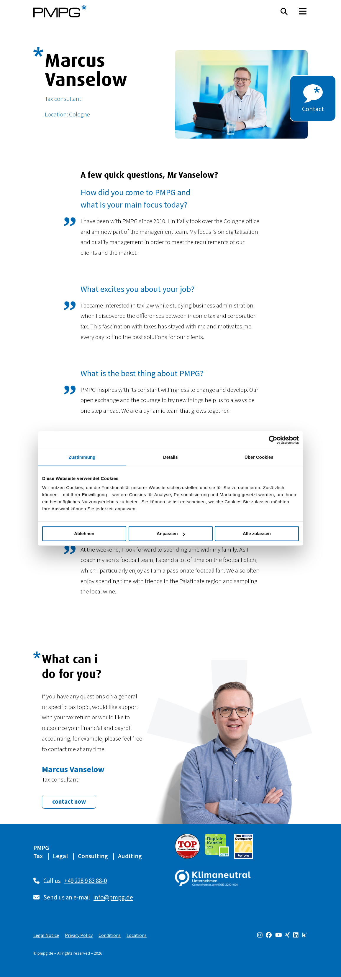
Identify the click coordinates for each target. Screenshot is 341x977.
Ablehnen (84, 533)
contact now (69, 801)
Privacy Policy (79, 935)
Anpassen (171, 533)
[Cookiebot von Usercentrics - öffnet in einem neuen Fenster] (273, 439)
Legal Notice (46, 935)
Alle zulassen (257, 533)
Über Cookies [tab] (259, 457)
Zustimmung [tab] (82, 457)
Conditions (110, 935)
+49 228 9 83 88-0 (85, 881)
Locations (137, 935)
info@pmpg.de (113, 897)
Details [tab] (170, 457)
